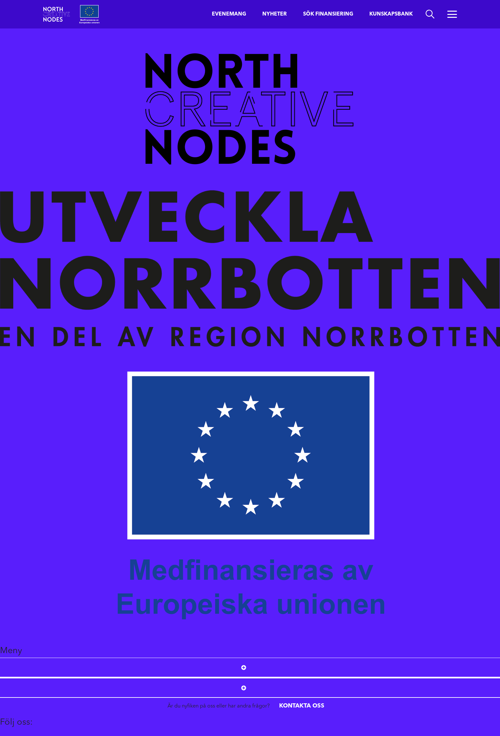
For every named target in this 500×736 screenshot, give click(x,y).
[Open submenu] (243, 667)
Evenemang (229, 14)
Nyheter (274, 14)
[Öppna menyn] (452, 14)
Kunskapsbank (391, 14)
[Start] (56, 14)
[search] (430, 14)
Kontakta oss (301, 706)
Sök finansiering (328, 14)
